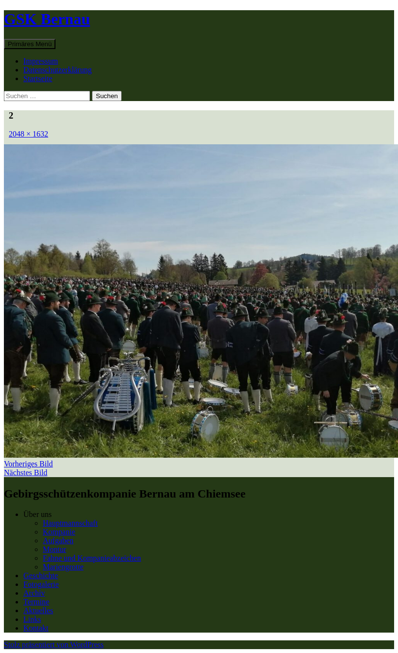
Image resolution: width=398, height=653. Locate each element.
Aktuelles (38, 610)
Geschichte (40, 575)
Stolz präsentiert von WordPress (54, 644)
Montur (54, 549)
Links (32, 619)
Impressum (40, 61)
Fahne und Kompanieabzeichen (92, 558)
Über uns (37, 514)
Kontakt (36, 628)
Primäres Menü (30, 44)
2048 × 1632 (28, 134)
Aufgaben (58, 540)
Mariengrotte (63, 567)
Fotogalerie (41, 584)
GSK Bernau (47, 19)
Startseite (38, 78)
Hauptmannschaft (70, 523)
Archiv (34, 593)
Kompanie (59, 532)
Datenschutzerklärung (57, 70)
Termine (36, 602)
